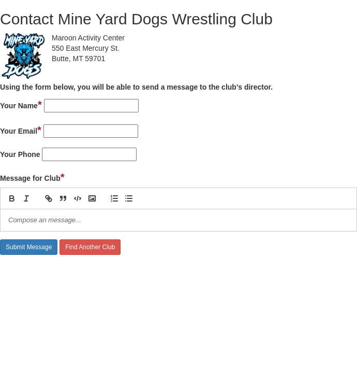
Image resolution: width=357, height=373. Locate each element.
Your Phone (20, 154)
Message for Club (32, 177)
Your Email (20, 130)
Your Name (21, 104)
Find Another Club (90, 247)
